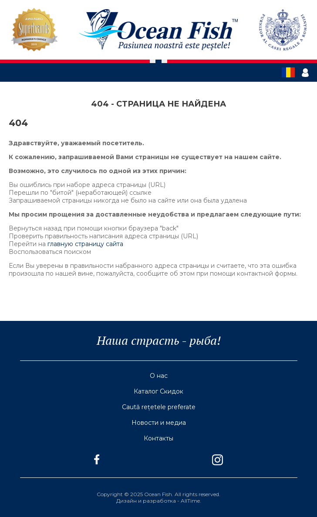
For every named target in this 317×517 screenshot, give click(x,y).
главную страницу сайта (85, 244)
